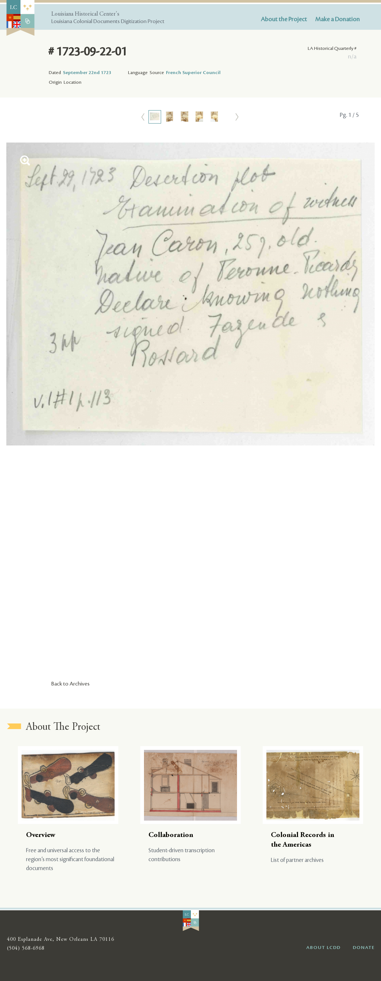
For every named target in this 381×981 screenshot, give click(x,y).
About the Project (284, 19)
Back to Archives (70, 684)
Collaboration (170, 835)
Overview (40, 835)
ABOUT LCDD (323, 947)
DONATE (364, 947)
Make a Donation (337, 19)
